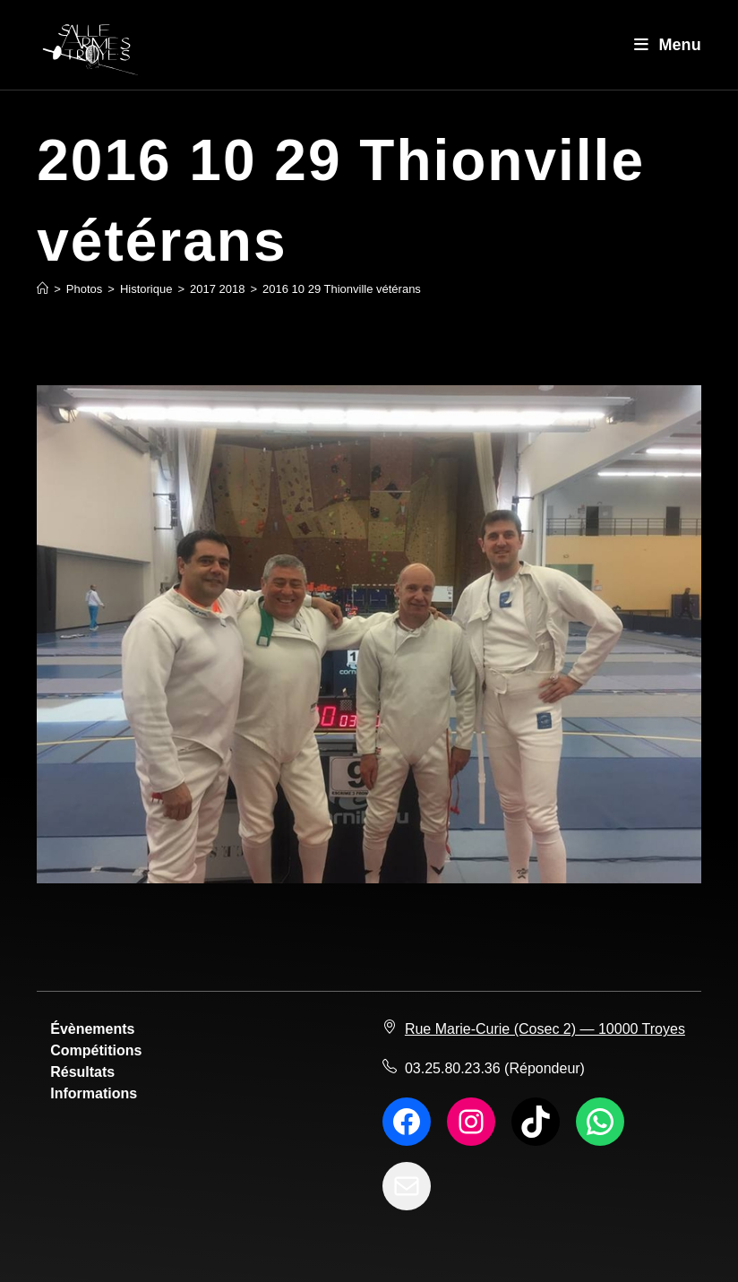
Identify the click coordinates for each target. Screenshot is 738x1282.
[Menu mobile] (667, 45)
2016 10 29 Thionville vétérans (341, 289)
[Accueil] (42, 289)
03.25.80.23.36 (453, 1068)
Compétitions (96, 1050)
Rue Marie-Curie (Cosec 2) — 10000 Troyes (545, 1029)
